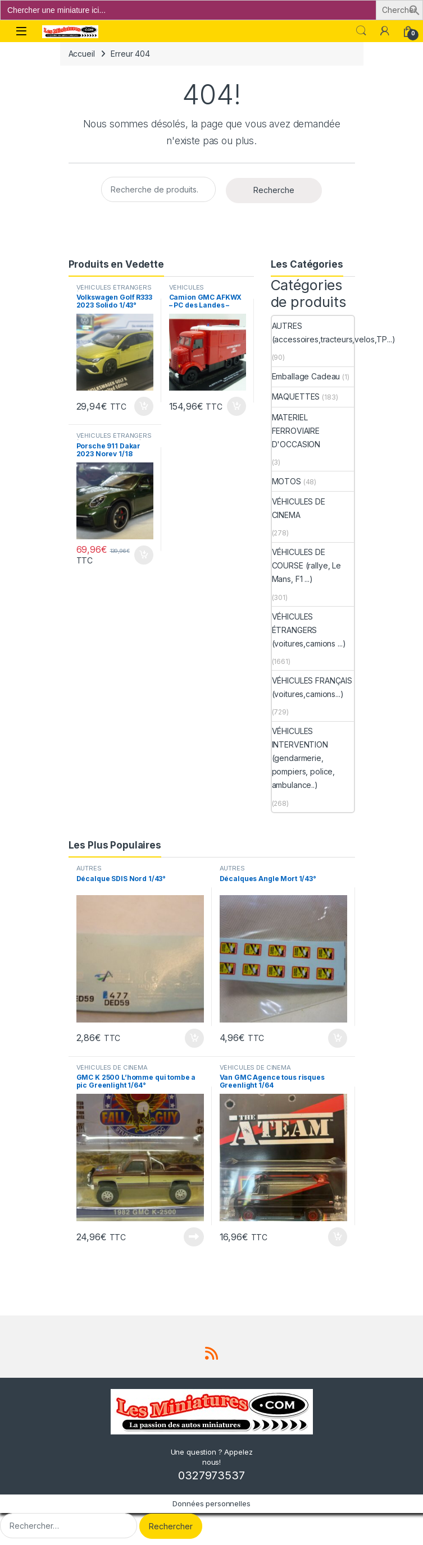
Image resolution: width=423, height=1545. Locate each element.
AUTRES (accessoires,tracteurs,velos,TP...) (333, 332)
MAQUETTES (296, 396)
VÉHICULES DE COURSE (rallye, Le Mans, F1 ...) (306, 565)
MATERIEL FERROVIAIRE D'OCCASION (296, 430)
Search (361, 31)
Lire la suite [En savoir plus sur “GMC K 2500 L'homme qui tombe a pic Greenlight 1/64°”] (194, 1236)
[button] (414, 9)
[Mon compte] (385, 31)
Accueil (82, 53)
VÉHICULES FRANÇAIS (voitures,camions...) (312, 687)
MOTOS (286, 481)
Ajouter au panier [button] (143, 406)
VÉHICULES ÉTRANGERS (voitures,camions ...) (114, 290)
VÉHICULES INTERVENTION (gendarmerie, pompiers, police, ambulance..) (303, 758)
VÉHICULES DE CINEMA (298, 508)
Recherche (273, 190)
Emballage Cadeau (306, 376)
